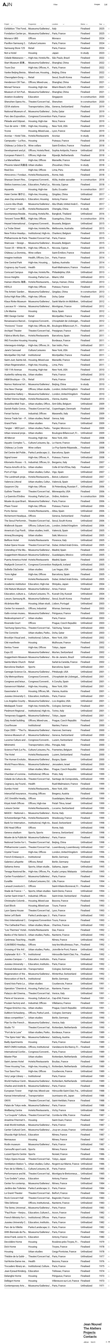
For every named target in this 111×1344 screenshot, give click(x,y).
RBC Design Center (14, 316)
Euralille (8, 881)
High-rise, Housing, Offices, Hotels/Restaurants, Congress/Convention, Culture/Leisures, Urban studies (40, 364)
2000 (101, 725)
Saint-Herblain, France (63, 1100)
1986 (101, 1149)
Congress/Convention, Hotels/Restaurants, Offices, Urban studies (40, 676)
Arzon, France (59, 1212)
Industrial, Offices (37, 413)
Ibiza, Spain (58, 311)
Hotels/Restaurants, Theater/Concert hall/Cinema (40, 788)
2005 (101, 530)
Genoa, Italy (58, 418)
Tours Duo (9, 67)
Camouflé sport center (16, 1149)
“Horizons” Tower (13, 325)
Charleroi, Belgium (61, 233)
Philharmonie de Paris (15, 238)
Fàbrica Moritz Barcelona (16, 335)
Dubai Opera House (14, 545)
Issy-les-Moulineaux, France (66, 944)
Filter (55, 4)
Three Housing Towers (16, 1066)
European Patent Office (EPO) (16, 155)
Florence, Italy (59, 540)
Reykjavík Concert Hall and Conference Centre (16, 564)
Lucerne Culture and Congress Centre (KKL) (16, 739)
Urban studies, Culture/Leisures (40, 1163)
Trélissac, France (61, 1271)
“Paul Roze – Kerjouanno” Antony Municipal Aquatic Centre (16, 1212)
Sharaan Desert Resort (16, 179)
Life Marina (10, 311)
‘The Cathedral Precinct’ (16, 925)
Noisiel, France (60, 1154)
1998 (101, 822)
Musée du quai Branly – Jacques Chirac (16, 501)
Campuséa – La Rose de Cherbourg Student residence (16, 140)
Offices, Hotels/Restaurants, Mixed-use (40, 150)
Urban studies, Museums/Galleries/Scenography (40, 925)
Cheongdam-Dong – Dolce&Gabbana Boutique (16, 77)
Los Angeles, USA (61, 700)
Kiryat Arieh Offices (14, 803)
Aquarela (9, 189)
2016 (101, 213)
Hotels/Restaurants (38, 135)
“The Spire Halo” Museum (16, 1037)
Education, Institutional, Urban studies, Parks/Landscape (40, 1222)
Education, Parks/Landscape (40, 184)
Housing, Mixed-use (38, 359)
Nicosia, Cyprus (60, 184)
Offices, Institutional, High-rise (40, 1202)
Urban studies (35, 165)
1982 (101, 1212)
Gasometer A (11, 691)
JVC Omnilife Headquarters (16, 798)
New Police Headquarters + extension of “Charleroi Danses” (16, 233)
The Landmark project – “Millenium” (16, 476)
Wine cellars (34, 145)
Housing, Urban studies (40, 603)
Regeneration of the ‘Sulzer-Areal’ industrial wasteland (16, 973)
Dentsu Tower (11, 647)
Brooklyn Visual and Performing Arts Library (16, 637)
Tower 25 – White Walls (16, 247)
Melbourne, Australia (62, 228)
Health (31, 267)
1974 (101, 1271)
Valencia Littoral (12, 481)
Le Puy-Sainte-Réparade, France (66, 447)
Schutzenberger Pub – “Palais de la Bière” (16, 817)
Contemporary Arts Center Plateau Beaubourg (16, 1285)
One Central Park (13, 262)
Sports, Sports (35, 832)
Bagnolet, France (61, 1197)
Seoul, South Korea (62, 77)
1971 (101, 1285)
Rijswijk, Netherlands (63, 155)
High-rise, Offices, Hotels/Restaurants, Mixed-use (40, 67)
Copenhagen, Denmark (64, 408)
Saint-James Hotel (14, 1061)
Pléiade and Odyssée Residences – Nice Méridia (16, 121)
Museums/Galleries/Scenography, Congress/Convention (40, 764)
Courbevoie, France (62, 983)
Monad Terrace (12, 87)
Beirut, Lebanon (60, 476)
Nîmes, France (59, 939)
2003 (101, 603)
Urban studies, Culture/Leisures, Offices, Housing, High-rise (40, 481)
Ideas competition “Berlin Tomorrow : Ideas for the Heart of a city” (16, 1017)
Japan (55, 52)
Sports (31, 666)
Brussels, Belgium (61, 223)
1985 (101, 1168)
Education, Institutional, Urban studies (40, 696)
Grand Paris (10, 423)
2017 (101, 189)
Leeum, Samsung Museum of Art (16, 598)
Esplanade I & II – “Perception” (16, 954)
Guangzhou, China (61, 218)
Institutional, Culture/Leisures (40, 637)
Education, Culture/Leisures (40, 1212)
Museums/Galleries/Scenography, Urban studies (40, 1081)
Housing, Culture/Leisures (40, 998)
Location (58, 24)
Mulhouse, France (61, 642)
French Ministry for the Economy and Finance (16, 1217)
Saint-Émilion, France (63, 145)
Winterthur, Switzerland (64, 973)
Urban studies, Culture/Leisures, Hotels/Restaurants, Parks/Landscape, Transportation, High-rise (40, 471)
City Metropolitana (14, 676)
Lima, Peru (57, 169)
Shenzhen (57, 101)
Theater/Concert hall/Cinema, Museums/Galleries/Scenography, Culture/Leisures (40, 778)
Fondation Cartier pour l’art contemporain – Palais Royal (16, 33)
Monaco (56, 38)
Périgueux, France (61, 613)
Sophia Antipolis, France (64, 150)
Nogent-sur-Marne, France (65, 1163)
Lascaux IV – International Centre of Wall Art (16, 306)
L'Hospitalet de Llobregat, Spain (66, 320)
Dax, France (58, 929)
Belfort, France (60, 1193)
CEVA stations (11, 106)
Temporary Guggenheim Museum (16, 715)
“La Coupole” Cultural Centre (16, 1115)
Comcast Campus (13, 272)
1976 (101, 1261)
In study (85, 52)
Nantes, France (60, 725)
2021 (101, 77)
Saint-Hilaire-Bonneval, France (66, 886)
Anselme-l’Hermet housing (16, 1119)
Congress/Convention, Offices (40, 1051)
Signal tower (10, 457)
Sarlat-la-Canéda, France (65, 662)
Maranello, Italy (60, 413)
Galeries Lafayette (13, 861)
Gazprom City (11, 486)
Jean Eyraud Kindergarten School (16, 1271)
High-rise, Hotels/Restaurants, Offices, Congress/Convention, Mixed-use (40, 705)
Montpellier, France (62, 316)
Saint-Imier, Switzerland (64, 895)
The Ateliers (92, 1328)
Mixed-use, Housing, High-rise (40, 72)
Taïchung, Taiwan (61, 627)
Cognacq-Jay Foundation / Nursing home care (16, 783)
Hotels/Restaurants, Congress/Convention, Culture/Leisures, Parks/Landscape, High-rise (40, 281)
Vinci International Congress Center (16, 920)
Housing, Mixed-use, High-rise (40, 130)
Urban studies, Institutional (40, 530)
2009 (101, 403)
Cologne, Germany (61, 705)
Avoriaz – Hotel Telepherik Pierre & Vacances (16, 135)
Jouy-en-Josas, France (64, 1129)
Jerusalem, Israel (61, 764)
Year (102, 24)
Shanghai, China (60, 62)
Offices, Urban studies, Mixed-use (40, 389)
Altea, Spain (58, 510)
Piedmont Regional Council (16, 710)
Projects (89, 1332)
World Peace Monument (16, 764)
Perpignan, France (61, 330)
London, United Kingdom (65, 389)
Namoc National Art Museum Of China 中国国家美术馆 (16, 384)
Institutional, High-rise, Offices (40, 233)
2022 (101, 57)
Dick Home (10, 1246)
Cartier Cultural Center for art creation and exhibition (16, 1129)
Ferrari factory (11, 413)
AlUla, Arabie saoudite (63, 179)
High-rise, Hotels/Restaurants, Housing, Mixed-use (40, 228)
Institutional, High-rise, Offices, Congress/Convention (40, 710)
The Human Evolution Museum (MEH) (16, 759)
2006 (101, 486)
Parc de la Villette (13, 1227)
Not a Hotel (10, 52)
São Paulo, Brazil (61, 57)
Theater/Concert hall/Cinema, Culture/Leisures (40, 842)
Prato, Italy (57, 774)
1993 (101, 895)
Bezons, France (60, 900)
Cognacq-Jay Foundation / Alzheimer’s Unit (16, 267)
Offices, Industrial (37, 608)
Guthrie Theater (12, 491)
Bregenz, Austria (60, 793)
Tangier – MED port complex (16, 428)
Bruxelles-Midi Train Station (16, 403)
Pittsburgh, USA (60, 671)
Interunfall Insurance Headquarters (16, 793)
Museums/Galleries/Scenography (40, 28)
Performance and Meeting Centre (16, 1173)
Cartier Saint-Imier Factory (16, 895)
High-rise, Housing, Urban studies (40, 1066)
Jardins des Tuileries (15, 1188)
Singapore (57, 96)
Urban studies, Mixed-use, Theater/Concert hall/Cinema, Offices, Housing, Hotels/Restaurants (40, 769)
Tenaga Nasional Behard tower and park (16, 871)
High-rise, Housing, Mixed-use (40, 262)
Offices (32, 38)
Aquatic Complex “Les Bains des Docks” (16, 442)
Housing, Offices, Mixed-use (40, 691)
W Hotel (8, 579)
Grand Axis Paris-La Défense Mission (16, 983)
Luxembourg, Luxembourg (65, 847)
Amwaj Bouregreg (13, 535)
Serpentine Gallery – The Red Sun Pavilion (16, 394)
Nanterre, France (60, 934)
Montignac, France (62, 306)
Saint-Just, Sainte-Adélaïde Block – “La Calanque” (16, 359)
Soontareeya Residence (16, 213)
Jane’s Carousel (12, 350)
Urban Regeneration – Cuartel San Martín (16, 364)
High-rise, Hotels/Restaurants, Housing (40, 57)
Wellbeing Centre (13, 1110)
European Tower (13, 1090)
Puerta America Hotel (15, 559)
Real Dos (9, 169)
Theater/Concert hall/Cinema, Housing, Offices (40, 1027)
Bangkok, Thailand (61, 213)
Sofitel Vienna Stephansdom (16, 398)
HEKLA (8, 286)
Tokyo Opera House (14, 1158)
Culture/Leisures (37, 43)
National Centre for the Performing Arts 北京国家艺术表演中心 (16, 842)
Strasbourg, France (62, 817)
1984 (101, 1178)
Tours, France (59, 905)
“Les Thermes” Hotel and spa (16, 929)
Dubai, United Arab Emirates (66, 545)
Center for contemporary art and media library (16, 1183)
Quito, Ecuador (59, 189)
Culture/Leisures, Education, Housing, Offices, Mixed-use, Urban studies (40, 881)
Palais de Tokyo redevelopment (16, 1105)
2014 (101, 252)
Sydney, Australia (61, 262)
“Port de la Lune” (13, 1032)
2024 (101, 38)
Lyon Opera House (14, 910)
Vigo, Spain (58, 471)
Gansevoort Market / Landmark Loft (16, 686)
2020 (101, 96)
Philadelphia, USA (61, 272)
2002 (101, 637)
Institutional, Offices (38, 774)
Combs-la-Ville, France (63, 1115)
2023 (101, 52)
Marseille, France (61, 160)
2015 (101, 223)
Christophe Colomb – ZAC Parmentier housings (16, 900)
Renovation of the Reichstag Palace (16, 978)
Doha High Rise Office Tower (16, 296)
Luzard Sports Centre (15, 1154)
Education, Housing (38, 199)
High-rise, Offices (37, 160)
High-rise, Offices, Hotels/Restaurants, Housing (40, 457)
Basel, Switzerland (61, 822)
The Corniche (11, 632)
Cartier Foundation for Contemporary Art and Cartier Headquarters (16, 876)
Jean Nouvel (92, 1324)
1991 (101, 983)
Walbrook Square (13, 525)
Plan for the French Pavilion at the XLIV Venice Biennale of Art (16, 1022)
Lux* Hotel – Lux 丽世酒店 (16, 208)
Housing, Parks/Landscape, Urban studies (40, 988)
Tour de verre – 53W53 (16, 126)
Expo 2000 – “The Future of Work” (16, 730)
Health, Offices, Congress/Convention (40, 257)
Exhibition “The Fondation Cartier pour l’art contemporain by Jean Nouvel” (16, 28)
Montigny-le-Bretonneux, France (66, 1173)
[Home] (7, 3)
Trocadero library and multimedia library (16, 1266)
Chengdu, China (60, 208)
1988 (101, 1085)
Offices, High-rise (37, 155)
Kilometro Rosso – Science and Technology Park (16, 462)
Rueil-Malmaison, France (65, 267)
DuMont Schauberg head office (16, 1012)
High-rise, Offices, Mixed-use (40, 325)
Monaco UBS (11, 38)
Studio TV (9, 1027)
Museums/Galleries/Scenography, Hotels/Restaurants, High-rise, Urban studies (40, 291)
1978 (101, 1246)
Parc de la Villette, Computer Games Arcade (16, 1168)
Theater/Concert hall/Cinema (40, 101)
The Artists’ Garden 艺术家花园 (16, 291)
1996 (101, 852)
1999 (101, 769)
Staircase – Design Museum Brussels (16, 242)
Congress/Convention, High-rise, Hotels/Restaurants (40, 320)
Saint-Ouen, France (62, 1119)
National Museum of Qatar (16, 111)
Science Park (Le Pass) (16, 749)
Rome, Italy (58, 174)
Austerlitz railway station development (16, 374)
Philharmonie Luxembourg (16, 847)
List (105, 4)
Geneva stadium (12, 832)
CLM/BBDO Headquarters (16, 944)
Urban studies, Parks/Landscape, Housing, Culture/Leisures (40, 934)
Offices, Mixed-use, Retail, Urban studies (40, 82)
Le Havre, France (61, 442)
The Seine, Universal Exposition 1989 (16, 1207)
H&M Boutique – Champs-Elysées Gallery (16, 379)
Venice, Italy (58, 993)
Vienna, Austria (60, 398)
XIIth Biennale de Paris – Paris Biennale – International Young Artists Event (16, 1232)
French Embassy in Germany (16, 856)
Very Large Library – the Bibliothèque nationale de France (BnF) (16, 1076)
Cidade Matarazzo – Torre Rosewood (16, 57)
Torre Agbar (10, 574)
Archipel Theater (13, 330)
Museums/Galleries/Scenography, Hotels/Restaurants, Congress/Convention (40, 759)
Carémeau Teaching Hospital (16, 939)
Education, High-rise (38, 584)
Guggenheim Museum (15, 554)
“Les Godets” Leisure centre (16, 1178)
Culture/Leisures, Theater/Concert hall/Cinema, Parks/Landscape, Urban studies (40, 593)
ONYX (7, 1100)
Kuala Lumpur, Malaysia (64, 871)
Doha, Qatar (58, 111)
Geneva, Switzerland (62, 106)
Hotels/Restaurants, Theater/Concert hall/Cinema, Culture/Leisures (40, 808)
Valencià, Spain (60, 481)
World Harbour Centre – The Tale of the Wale (16, 1081)
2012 (101, 296)
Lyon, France (58, 130)
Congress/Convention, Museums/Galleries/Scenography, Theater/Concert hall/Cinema (40, 739)
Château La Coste (13, 447)
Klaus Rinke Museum (15, 301)
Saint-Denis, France (62, 890)
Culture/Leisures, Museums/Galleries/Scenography (40, 1168)
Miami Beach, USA (61, 87)
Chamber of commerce (16, 774)
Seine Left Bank (12, 915)
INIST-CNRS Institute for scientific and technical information (16, 1046)
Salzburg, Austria (60, 1037)
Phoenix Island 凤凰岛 (15, 165)
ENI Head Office (12, 827)
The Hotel (9, 754)
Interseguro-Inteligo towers (16, 345)
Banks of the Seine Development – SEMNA (16, 934)
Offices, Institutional (38, 1046)
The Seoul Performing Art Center (16, 520)
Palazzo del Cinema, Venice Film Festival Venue (16, 993)
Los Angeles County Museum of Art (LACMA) (16, 700)
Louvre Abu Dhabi (13, 204)
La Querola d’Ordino (14, 496)
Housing (32, 52)
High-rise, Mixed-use (38, 1090)
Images (97, 4)
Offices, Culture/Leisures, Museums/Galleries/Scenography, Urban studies (40, 525)
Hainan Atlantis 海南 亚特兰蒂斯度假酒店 (16, 281)
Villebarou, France (61, 1003)
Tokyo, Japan (59, 647)
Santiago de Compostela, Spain (66, 778)
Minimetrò (9, 744)
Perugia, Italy (58, 744)
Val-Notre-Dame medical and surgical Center (16, 1261)
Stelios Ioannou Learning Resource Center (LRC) (16, 184)
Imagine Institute (13, 257)
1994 (101, 876)
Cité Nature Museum (15, 588)
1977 (101, 1256)
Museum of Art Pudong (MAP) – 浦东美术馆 (16, 91)
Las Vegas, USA (60, 569)
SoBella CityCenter (14, 569)
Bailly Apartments (13, 1042)
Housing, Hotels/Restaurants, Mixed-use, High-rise (40, 213)
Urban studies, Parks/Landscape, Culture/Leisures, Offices (40, 632)
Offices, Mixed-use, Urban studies (40, 720)
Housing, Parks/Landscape (40, 496)
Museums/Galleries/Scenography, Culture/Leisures (40, 1183)
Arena (7, 769)
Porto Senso (10, 510)
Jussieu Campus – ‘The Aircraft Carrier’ (16, 959)
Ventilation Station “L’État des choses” (16, 1163)
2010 (101, 369)
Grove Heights (11, 277)
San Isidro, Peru (60, 345)
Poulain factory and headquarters (16, 1003)
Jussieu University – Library (16, 964)
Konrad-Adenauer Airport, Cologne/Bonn (16, 968)
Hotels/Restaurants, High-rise (40, 398)
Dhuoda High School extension (16, 1134)
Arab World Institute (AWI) (16, 1124)
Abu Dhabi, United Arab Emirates (66, 204)
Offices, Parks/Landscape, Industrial (40, 1012)
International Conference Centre (16, 1051)
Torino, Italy (58, 710)
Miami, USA (58, 277)
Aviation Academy (13, 96)
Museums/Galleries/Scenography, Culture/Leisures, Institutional (40, 1285)
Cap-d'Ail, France (60, 998)
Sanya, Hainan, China (63, 281)
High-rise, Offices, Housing (40, 247)
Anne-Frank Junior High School (16, 1236)
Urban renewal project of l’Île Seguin (16, 433)
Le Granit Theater (13, 1193)
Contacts (90, 1337)
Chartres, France (60, 925)
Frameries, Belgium (62, 749)
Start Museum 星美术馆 (16, 62)
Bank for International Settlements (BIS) (16, 822)
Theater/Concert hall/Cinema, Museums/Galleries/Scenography (40, 545)
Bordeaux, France (61, 340)
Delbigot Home (12, 1280)
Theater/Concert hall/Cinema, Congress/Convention (40, 1173)
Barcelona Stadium (14, 666)
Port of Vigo (10, 471)
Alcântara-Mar (11, 603)
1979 (101, 1241)
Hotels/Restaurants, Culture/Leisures (40, 1110)
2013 (101, 267)
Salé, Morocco (59, 535)
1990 (101, 1012)
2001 (101, 666)
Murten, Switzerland (62, 652)
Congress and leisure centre (16, 681)
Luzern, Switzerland (62, 739)
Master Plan (10, 1056)
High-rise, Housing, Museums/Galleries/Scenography (40, 126)
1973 (101, 1275)
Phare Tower (11, 506)
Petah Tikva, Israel (61, 803)
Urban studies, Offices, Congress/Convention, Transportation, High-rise (40, 403)
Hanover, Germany (61, 730)
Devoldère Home (13, 1241)
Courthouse (10, 725)
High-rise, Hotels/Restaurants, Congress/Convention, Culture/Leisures (40, 272)
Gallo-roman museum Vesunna (16, 613)
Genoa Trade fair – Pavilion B (16, 418)
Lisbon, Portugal (60, 603)
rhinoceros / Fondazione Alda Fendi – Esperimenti (16, 174)
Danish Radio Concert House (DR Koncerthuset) (16, 408)
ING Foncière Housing (15, 340)
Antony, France (60, 199)
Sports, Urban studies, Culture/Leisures (40, 866)
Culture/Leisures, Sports (40, 442)
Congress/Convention (39, 116)
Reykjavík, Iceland (61, 564)
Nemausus (10, 1139)
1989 (101, 1032)
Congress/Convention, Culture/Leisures (40, 681)
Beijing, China (59, 72)
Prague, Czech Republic (64, 623)
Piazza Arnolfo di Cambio (16, 467)
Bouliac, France (60, 1061)
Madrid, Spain (59, 549)
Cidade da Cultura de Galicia (16, 778)
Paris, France (59, 33)
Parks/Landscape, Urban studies (40, 452)
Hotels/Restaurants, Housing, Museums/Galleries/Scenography (40, 174)
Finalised (85, 28)
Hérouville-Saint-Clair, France (66, 954)
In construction (88, 96)
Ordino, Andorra (60, 496)
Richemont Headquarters (16, 515)
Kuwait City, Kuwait (62, 593)
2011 (101, 325)
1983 (101, 1197)
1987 (101, 1115)
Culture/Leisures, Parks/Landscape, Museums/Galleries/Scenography (40, 749)
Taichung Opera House (16, 627)
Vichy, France (59, 1110)
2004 (101, 584)
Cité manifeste (12, 642)
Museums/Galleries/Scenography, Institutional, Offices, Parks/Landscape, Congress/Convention (40, 501)
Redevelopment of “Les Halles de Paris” (16, 618)
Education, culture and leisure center (16, 593)
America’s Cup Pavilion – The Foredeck (16, 530)
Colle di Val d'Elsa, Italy (64, 467)
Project (8, 24)
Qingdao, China (60, 194)
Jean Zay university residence (16, 199)
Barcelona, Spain (61, 335)
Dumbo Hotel (11, 788)
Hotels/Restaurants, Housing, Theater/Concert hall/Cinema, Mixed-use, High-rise (40, 476)
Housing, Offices (37, 793)
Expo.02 (8, 652)
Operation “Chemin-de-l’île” (16, 988)
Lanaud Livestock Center (16, 886)
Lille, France (58, 881)
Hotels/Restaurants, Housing (40, 510)
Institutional (34, 355)
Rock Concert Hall (13, 1197)
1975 (101, 1266)
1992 (101, 925)
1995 (101, 866)
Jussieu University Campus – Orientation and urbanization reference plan (16, 696)
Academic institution (15, 584)
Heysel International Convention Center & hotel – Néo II (16, 223)
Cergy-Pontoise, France (64, 1251)
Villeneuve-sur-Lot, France (65, 1280)
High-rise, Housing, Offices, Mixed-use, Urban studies (40, 686)
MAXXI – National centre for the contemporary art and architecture (16, 813)
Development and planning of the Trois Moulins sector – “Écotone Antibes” (16, 150)
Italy (54, 28)
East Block (10, 905)
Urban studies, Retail (39, 418)
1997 (101, 847)
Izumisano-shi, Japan (63, 1095)
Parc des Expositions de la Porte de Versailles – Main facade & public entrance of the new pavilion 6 (16, 116)
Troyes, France (59, 1246)
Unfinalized (86, 150)
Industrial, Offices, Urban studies (40, 462)
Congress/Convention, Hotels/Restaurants (40, 179)
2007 (101, 462)
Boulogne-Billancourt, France (66, 325)
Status (84, 24)
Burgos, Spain (59, 759)
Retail (31, 48)
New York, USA (60, 126)
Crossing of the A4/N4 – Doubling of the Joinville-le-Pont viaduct (16, 949)
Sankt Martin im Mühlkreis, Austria (66, 301)
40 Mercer (9, 437)
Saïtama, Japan (60, 866)
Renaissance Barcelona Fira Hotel (16, 320)
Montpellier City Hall (14, 355)
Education (33, 96)
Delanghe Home (12, 1275)
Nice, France (58, 121)
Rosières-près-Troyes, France (66, 1241)
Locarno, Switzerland (63, 808)
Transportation (36, 968)
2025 (101, 28)
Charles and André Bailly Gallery (16, 1085)
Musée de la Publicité (15, 837)
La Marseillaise (12, 160)
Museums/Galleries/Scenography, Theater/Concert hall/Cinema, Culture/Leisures (40, 671)
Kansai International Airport (16, 1095)
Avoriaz (56, 135)
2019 (101, 106)
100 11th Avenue (13, 369)
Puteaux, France (60, 140)
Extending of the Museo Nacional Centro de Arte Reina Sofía (16, 549)
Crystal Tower (11, 852)
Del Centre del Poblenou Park (16, 452)
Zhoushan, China (60, 165)
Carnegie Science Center (16, 671)
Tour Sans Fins (12, 1071)
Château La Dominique (16, 252)
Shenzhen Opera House (16, 101)
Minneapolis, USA (61, 491)
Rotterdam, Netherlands (64, 1027)
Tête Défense (11, 1202)
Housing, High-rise (37, 87)
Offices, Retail (35, 861)
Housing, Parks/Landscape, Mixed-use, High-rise (40, 277)
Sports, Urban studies (39, 890)
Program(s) (35, 24)
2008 (101, 437)
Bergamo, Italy (59, 462)
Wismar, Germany (61, 608)
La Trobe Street (12, 228)
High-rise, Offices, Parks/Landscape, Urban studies (40, 871)
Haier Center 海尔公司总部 (16, 194)
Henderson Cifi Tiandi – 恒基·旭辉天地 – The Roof (16, 82)
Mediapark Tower (13, 705)
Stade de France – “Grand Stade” (16, 890)
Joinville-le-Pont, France (64, 949)
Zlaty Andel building (14, 720)
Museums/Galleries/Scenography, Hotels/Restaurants (40, 549)
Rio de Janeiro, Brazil (63, 657)
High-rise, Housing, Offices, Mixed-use (40, 194)
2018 (101, 135)
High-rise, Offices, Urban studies (40, 345)
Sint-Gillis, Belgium (61, 403)
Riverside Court (12, 623)
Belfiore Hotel (11, 540)
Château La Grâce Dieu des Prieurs (16, 145)
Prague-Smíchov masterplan (16, 1007)
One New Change (13, 389)
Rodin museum (12, 1144)
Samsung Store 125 (14, 48)
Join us (86, 1342)
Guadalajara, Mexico (62, 554)
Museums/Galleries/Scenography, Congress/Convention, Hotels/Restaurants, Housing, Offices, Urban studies (40, 973)
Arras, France (59, 588)
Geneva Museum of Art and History (16, 735)
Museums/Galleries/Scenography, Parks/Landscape (40, 306)
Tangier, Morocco (61, 428)
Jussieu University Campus (16, 1222)
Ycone (7, 130)
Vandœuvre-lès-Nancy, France (66, 1046)
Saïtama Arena (12, 866)
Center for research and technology (16, 608)
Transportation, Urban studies (40, 106)
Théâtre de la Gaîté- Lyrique (16, 1256)
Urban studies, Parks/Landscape (40, 428)
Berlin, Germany (60, 856)
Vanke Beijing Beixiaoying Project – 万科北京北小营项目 (16, 72)
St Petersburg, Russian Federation (66, 486)
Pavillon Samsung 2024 (16, 43)
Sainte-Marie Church (15, 662)
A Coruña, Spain (60, 681)
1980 (101, 1236)
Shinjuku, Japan (60, 584)
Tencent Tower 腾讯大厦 (16, 218)
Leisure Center (12, 808)
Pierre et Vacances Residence (16, 998)
